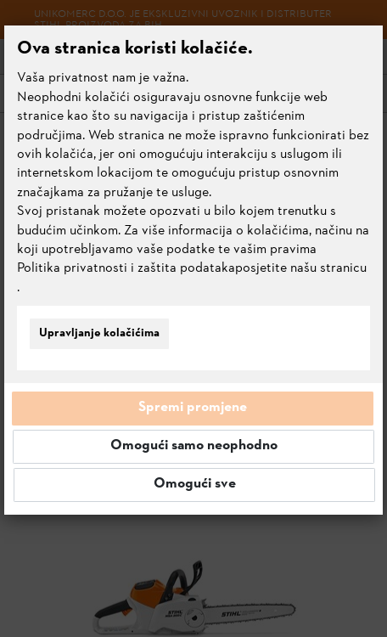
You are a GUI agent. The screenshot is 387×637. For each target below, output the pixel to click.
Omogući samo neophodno (194, 446)
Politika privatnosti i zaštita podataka (126, 268)
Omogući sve (195, 484)
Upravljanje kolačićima (99, 333)
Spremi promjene (192, 407)
